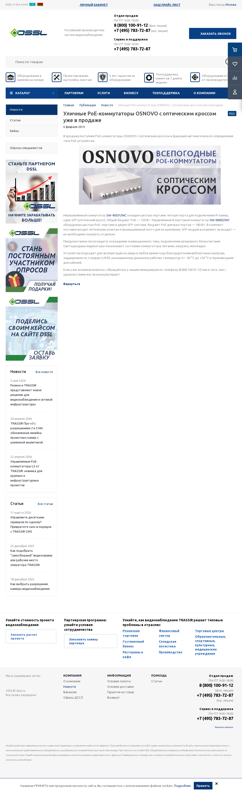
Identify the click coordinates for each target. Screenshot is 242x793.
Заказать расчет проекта (24, 636)
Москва (230, 4)
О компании (204, 93)
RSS (232, 113)
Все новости (44, 371)
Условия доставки (120, 686)
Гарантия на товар (120, 692)
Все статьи (45, 503)
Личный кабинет (94, 4)
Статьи (156, 681)
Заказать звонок (215, 33)
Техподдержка (166, 93)
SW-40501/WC (116, 215)
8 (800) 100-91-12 (131, 25)
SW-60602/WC (220, 220)
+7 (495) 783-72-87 (132, 30)
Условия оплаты (119, 681)
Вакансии (70, 692)
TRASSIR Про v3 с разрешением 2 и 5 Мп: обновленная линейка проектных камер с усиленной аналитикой (26, 433)
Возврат (113, 697)
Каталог (22, 93)
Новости (69, 686)
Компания (72, 675)
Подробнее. (182, 785)
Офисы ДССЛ (73, 697)
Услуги (103, 93)
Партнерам (74, 93)
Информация (119, 675)
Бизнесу (131, 93)
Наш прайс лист (167, 4)
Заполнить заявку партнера (83, 641)
